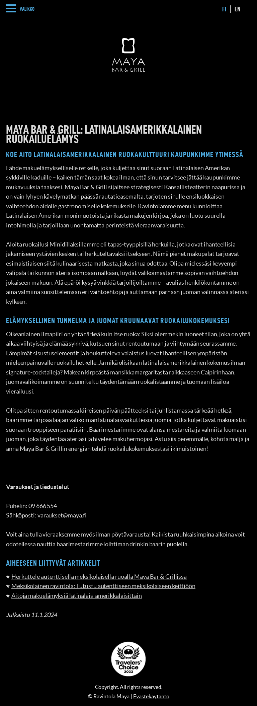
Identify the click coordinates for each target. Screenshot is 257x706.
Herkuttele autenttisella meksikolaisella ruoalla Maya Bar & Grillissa (99, 576)
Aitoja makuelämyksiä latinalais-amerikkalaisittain (76, 595)
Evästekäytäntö (151, 696)
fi (224, 9)
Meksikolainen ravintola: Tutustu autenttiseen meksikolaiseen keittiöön (103, 585)
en (238, 9)
